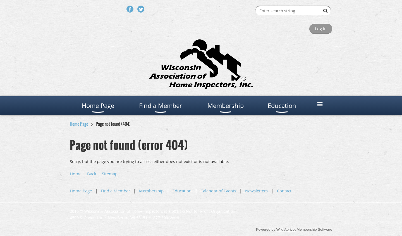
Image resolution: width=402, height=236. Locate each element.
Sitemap (110, 173)
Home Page (79, 124)
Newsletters (256, 190)
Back (91, 173)
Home (76, 173)
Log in (321, 28)
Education (182, 190)
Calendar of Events (218, 190)
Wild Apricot (286, 229)
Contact (284, 190)
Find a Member (115, 190)
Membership (151, 190)
